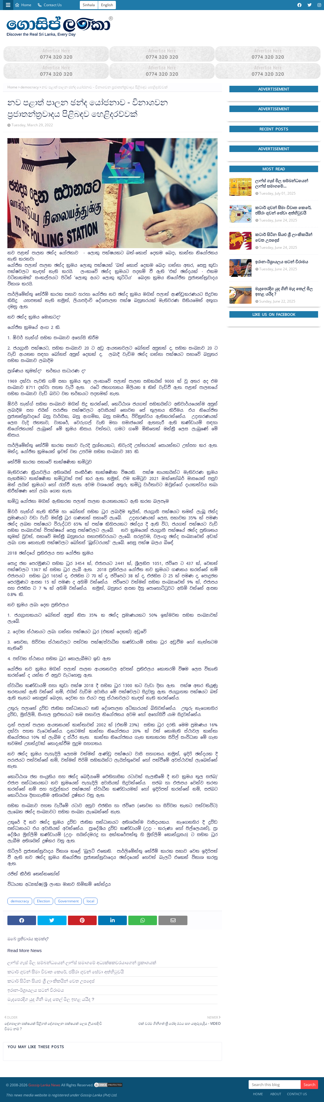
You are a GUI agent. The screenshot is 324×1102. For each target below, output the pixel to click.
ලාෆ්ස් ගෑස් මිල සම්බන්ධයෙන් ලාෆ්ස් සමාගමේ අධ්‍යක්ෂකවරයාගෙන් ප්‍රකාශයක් (81, 962)
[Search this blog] (275, 1084)
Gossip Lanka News (44, 1085)
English (107, 4)
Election (43, 901)
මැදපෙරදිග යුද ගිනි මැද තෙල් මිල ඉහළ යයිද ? (50, 999)
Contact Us (49, 4)
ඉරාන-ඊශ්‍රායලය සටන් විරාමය (35, 990)
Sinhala (89, 4)
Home (23, 4)
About (275, 1094)
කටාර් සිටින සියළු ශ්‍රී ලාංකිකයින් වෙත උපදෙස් (51, 980)
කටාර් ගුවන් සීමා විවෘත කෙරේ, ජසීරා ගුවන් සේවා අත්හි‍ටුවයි (65, 971)
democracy (29, 87)
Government (68, 901)
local (90, 901)
